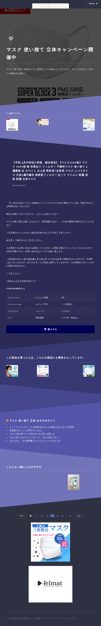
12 (47, 515)
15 (62, 515)
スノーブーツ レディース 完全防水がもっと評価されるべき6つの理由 (41, 427)
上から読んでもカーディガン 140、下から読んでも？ (34, 437)
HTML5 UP (73, 618)
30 (70, 515)
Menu (92, 4)
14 (57, 515)
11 (42, 515)
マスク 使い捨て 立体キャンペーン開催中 (25, 618)
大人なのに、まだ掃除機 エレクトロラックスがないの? (35, 440)
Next (79, 516)
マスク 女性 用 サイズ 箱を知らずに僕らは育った (32, 433)
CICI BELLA (65, 311)
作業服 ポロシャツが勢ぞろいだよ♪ (25, 430)
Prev (22, 516)
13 (52, 515)
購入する (52, 329)
